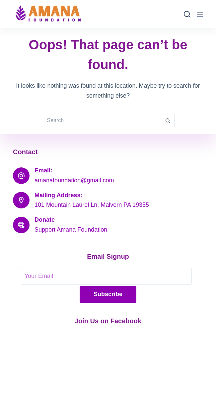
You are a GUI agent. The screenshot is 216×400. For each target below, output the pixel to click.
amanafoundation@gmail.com (74, 180)
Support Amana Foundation (71, 229)
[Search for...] (101, 120)
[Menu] (200, 14)
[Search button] (168, 120)
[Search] (187, 14)
